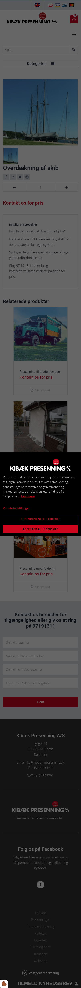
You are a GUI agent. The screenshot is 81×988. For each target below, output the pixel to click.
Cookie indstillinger (16, 508)
